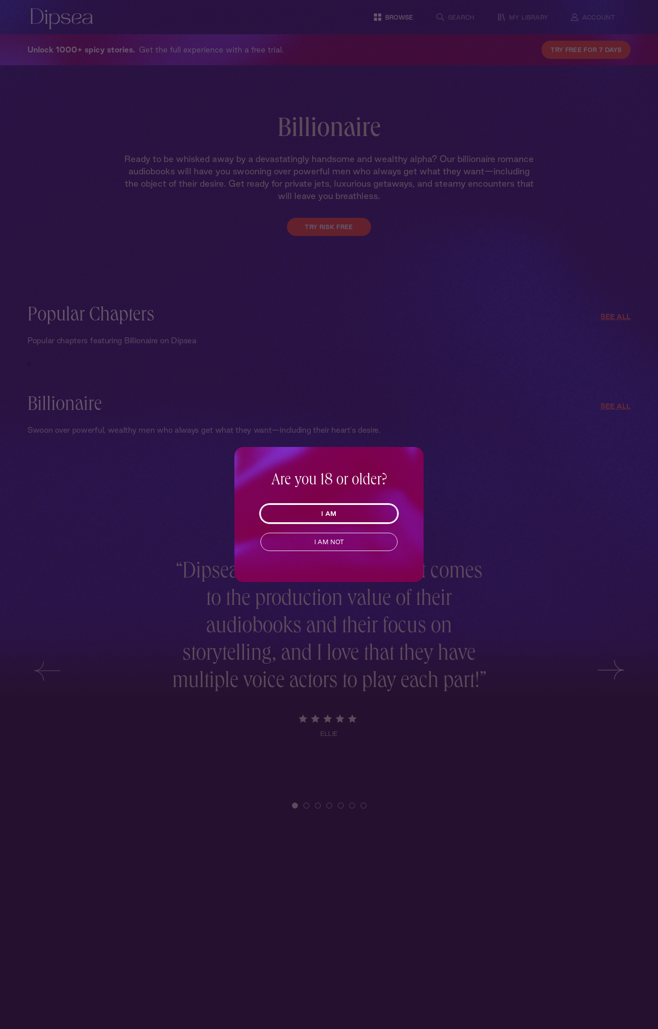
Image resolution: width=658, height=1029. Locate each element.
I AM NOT (329, 542)
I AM (328, 513)
